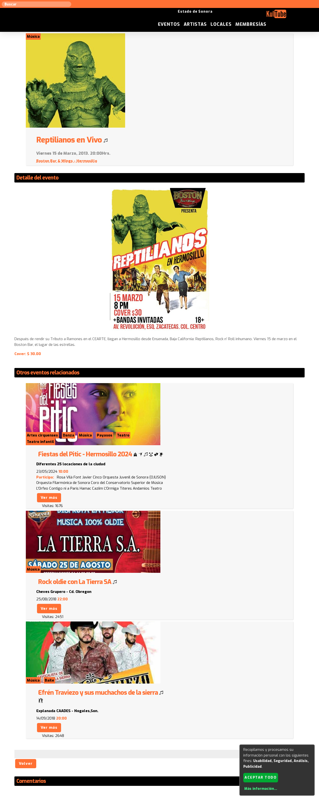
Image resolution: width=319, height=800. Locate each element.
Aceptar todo (261, 777)
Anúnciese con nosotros (162, 749)
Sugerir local (95, 749)
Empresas (235, 749)
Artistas (234, 16)
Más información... (260, 788)
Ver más (177, 411)
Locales (260, 16)
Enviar (46, 725)
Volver (26, 575)
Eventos (208, 16)
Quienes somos (209, 749)
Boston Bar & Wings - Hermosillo (195, 66)
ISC (189, 749)
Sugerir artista (66, 749)
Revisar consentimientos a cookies (159, 797)
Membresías (290, 16)
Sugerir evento (124, 749)
